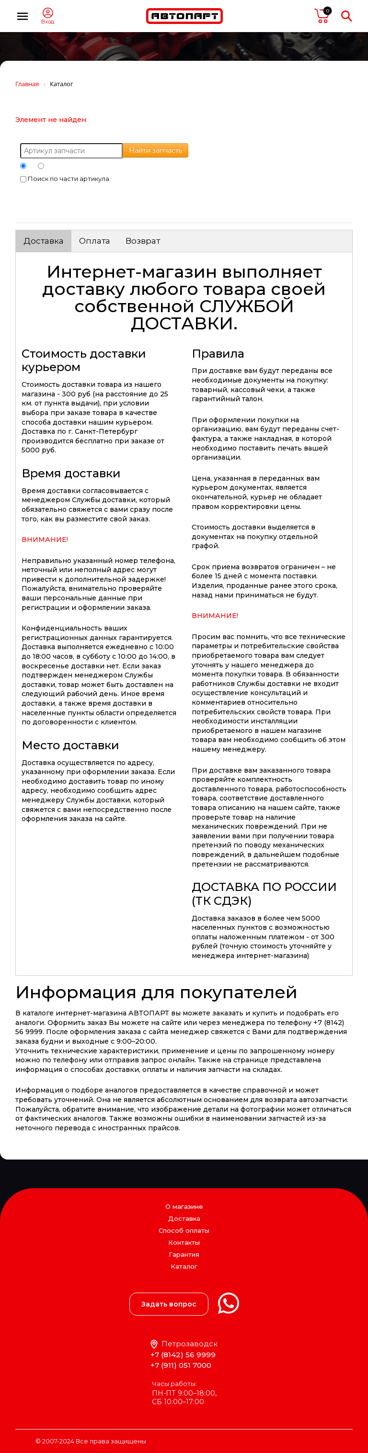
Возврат (143, 241)
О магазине (184, 1206)
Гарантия (184, 1254)
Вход (47, 21)
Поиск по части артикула (64, 178)
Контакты (184, 1242)
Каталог (184, 1266)
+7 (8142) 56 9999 (183, 1354)
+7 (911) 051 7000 (180, 1365)
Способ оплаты (184, 1230)
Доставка (43, 241)
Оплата (94, 241)
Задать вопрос (168, 1304)
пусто (322, 16)
